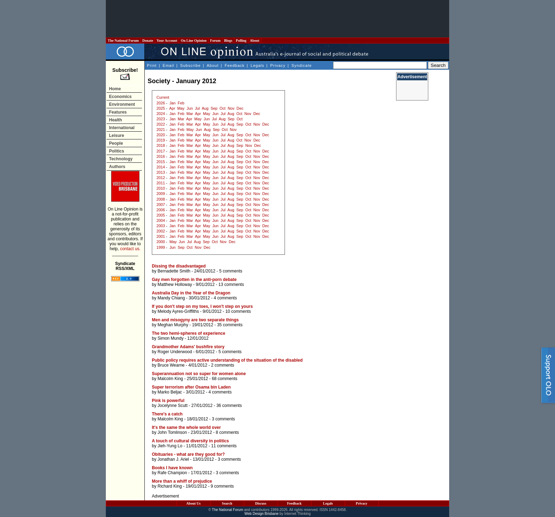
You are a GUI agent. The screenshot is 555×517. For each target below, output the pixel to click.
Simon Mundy (170, 338)
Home (115, 88)
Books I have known (172, 467)
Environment (122, 104)
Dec (239, 108)
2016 (160, 156)
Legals (257, 65)
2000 (160, 242)
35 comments (229, 324)
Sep (214, 108)
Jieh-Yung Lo (170, 445)
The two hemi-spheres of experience (188, 333)
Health (115, 119)
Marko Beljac (170, 392)
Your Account (167, 40)
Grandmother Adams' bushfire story (188, 346)
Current (162, 97)
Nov (231, 108)
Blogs (228, 40)
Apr (172, 108)
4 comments (225, 297)
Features (118, 112)
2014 (160, 167)
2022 (160, 124)
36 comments (229, 405)
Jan (173, 103)
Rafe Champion (172, 472)
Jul (197, 108)
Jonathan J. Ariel (173, 459)
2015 (160, 162)
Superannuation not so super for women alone (199, 373)
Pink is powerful (168, 400)
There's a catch (167, 414)
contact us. (130, 248)
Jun (190, 108)
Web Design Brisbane (262, 514)
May (180, 108)
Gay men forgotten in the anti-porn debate (194, 279)
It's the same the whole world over (186, 427)
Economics (120, 96)
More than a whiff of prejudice (182, 481)
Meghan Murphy (173, 324)
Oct (222, 108)
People (116, 143)
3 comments (223, 419)
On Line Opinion (193, 40)
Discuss (261, 503)
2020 (160, 135)
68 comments (224, 378)
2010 (160, 188)
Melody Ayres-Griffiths (178, 311)
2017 (160, 151)
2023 (160, 119)
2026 (160, 103)
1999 (160, 247)
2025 (160, 108)
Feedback (235, 65)
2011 (160, 183)
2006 (160, 210)
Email (168, 65)
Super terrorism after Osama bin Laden (191, 387)
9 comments (222, 486)
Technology (120, 158)
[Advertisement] (277, 19)
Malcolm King (170, 378)
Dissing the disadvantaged (179, 266)
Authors (117, 166)
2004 (160, 220)
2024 (160, 113)
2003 (160, 226)
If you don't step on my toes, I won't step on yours (202, 306)
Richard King (170, 486)
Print (152, 65)
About (254, 40)
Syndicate (302, 65)
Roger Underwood (175, 351)
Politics (116, 151)
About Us (193, 503)
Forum (215, 40)
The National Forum (123, 40)
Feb (181, 103)
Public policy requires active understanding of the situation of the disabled (227, 360)
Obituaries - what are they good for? (188, 454)
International (122, 127)
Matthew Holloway (175, 284)
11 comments (223, 445)
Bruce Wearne (171, 365)
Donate (148, 40)
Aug (205, 108)
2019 (160, 140)
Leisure (116, 135)
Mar (190, 113)
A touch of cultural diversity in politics (190, 440)
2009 (160, 193)
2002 (160, 231)
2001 (160, 236)
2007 (160, 204)
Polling (241, 40)
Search (227, 503)
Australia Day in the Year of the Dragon (191, 293)
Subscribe (190, 65)
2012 (160, 178)
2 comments (222, 365)
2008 (160, 199)
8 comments (227, 432)
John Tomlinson (172, 432)
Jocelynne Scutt (173, 405)
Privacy (277, 65)
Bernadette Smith (174, 271)
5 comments (230, 271)
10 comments (238, 311)
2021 (160, 129)
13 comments (231, 284)
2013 (160, 172)
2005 (160, 215)
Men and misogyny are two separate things (195, 319)
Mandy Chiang (171, 297)
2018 (160, 145)
